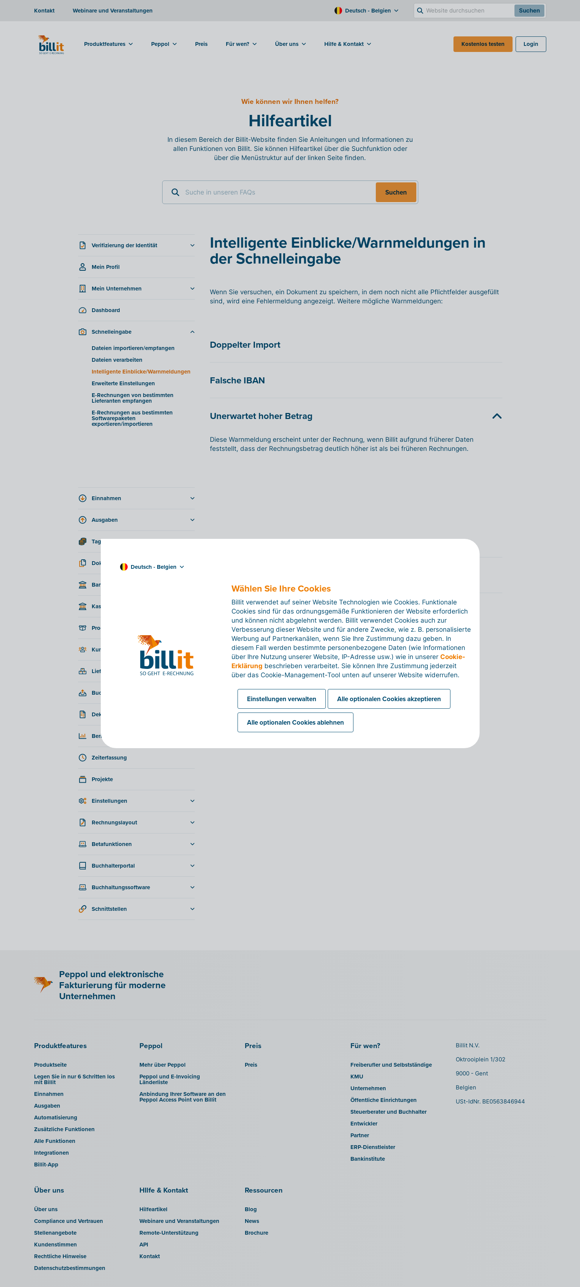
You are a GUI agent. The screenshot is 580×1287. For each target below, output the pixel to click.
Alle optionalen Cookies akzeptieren (389, 698)
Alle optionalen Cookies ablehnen (295, 722)
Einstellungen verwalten (281, 698)
